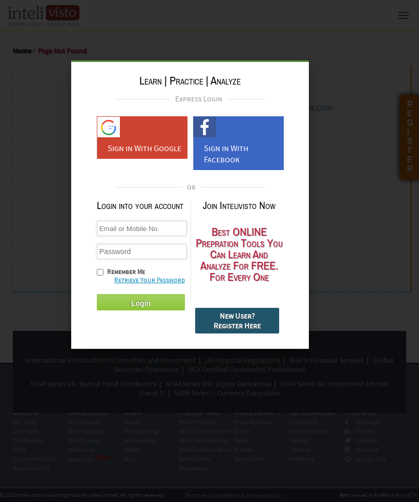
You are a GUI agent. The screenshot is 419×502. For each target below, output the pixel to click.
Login (141, 303)
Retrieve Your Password (149, 280)
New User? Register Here (237, 320)
